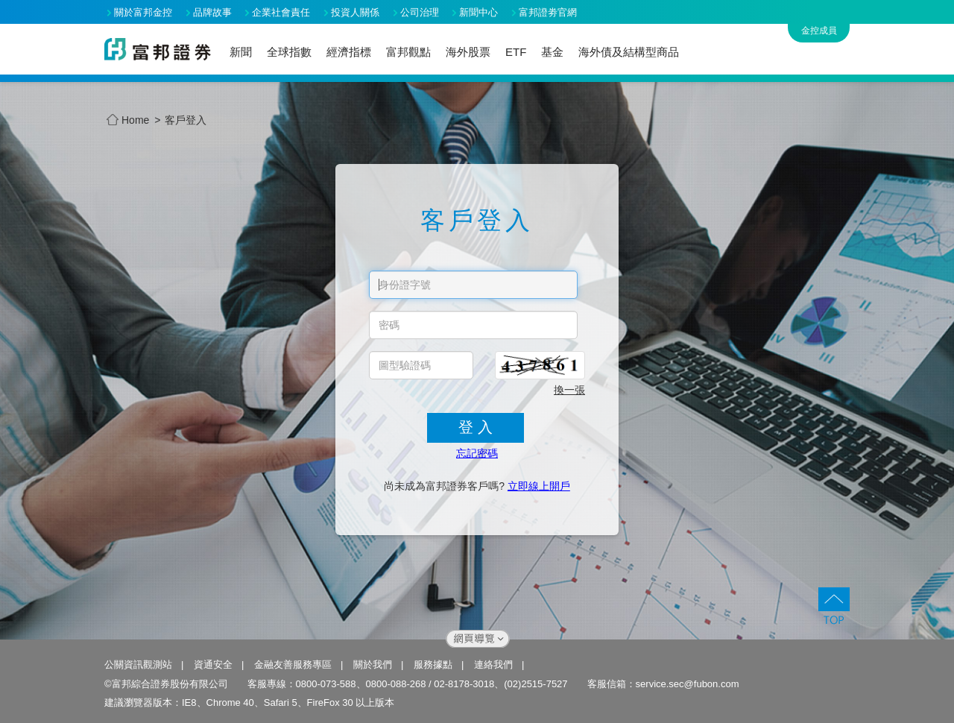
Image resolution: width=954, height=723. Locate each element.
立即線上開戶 (539, 486)
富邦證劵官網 (548, 12)
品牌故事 (212, 12)
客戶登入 (185, 120)
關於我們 (372, 664)
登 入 (475, 427)
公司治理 (419, 12)
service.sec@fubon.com (687, 683)
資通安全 (213, 664)
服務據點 (433, 664)
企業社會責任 (281, 12)
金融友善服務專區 (293, 664)
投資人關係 (355, 12)
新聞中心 (478, 12)
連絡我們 (493, 664)
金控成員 (819, 30)
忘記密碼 (477, 453)
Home (128, 120)
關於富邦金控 (143, 12)
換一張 (569, 390)
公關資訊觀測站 (138, 664)
